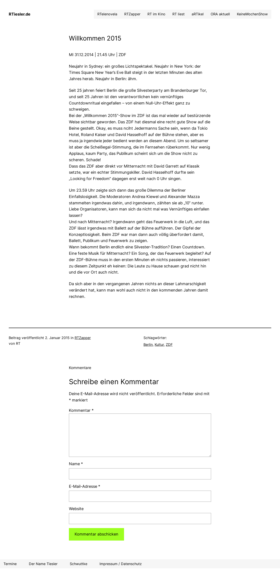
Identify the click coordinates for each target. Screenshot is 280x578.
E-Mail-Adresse (84, 486)
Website (76, 508)
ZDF (169, 344)
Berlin (148, 344)
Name (76, 463)
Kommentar (81, 410)
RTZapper (83, 338)
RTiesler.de (19, 14)
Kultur (159, 344)
